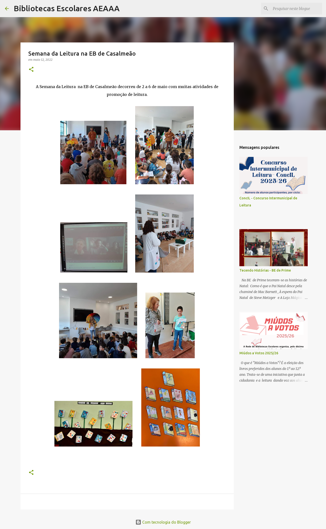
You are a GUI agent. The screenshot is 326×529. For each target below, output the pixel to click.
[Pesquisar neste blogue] (296, 8)
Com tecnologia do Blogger (163, 522)
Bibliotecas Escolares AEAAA (67, 8)
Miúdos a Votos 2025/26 (258, 353)
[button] (31, 69)
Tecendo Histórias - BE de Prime (265, 270)
